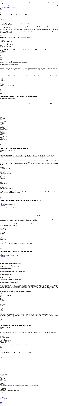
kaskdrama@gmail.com (3, 398)
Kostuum (1, 179)
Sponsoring (1, 50)
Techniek (1, 184)
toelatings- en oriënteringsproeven (5, 400)
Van (0, 294)
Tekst (1, 45)
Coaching (1, 79)
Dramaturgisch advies (3, 187)
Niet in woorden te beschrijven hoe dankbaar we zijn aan (8, 313)
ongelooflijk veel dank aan (4, 129)
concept (1, 117)
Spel (0, 296)
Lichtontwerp (2, 238)
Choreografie (2, 43)
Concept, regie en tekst (3, 228)
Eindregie (1, 379)
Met (0, 169)
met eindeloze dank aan (3, 240)
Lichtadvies (1, 180)
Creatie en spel (2, 77)
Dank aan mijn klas (3, 342)
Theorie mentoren (2, 172)
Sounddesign (2, 47)
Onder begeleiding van (3, 300)
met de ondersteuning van (4, 242)
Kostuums (1, 309)
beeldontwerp (2, 127)
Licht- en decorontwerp (3, 42)
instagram (1, 402)
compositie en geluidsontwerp (4, 231)
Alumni (12, 7)
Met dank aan (2, 52)
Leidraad (1, 189)
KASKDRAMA (2, 7)
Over (10, 7)
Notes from (15, 7)
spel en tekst (2, 119)
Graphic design (2, 175)
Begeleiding (2, 40)
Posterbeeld (1, 307)
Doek (1, 292)
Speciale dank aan (2, 384)
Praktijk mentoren (2, 170)
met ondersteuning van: (3, 139)
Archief (8, 7)
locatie (1, 65)
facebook (1, 403)
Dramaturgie (2, 185)
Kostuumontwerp (2, 236)
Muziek (1, 82)
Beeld (1, 382)
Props (1, 182)
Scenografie (2, 81)
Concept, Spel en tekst (3, 374)
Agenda (6, 7)
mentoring (1, 235)
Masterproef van (2, 167)
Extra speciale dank (3, 389)
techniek (1, 124)
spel (0, 230)
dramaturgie (2, 233)
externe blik (2, 122)
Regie (1, 38)
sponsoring (1, 137)
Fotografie (1, 174)
